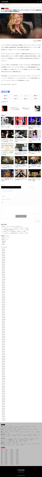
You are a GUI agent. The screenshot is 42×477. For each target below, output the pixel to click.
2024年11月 (3, 277)
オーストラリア (9, 442)
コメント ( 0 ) (11, 187)
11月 (2, 462)
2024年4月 (3, 289)
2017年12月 (3, 416)
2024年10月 (3, 279)
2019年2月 (3, 393)
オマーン (16, 439)
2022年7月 (3, 324)
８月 (2, 458)
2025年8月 (3, 262)
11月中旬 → (12, 462)
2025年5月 (3, 267)
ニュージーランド (16, 442)
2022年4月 (3, 329)
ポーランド (20, 435)
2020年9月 (3, 361)
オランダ (19, 429)
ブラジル (9, 445)
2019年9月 (3, 381)
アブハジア (14, 438)
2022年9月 (3, 321)
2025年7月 (3, 264)
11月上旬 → (6, 462)
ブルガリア (29, 434)
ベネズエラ (34, 443)
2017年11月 (3, 418)
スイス (3, 430)
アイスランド (22, 426)
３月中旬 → (12, 452)
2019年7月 (3, 384)
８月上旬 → (6, 458)
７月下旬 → (17, 457)
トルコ (31, 438)
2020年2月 (3, 373)
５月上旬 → (6, 454)
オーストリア (35, 429)
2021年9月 (3, 341)
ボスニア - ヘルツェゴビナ (6, 435)
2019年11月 (3, 378)
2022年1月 (3, 334)
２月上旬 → (6, 450)
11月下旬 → (17, 462)
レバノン (4, 439)
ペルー (17, 445)
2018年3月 (3, 411)
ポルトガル (17, 430)
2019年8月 (3, 383)
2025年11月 (3, 257)
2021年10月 (3, 339)
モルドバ (31, 435)
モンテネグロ (14, 435)
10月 (2, 461)
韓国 (20, 441)
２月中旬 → (12, 450)
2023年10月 (3, 299)
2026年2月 (3, 252)
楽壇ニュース (6, 8)
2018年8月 (3, 403)
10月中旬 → (12, 461)
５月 (2, 454)
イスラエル (36, 438)
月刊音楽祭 (21, 470)
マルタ (8, 433)
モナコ (7, 430)
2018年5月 (3, 408)
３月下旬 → (17, 452)
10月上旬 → (6, 461)
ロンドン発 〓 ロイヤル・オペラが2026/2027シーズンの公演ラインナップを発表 (14, 231)
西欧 (2, 429)
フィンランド (33, 426)
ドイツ (3, 8)
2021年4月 (3, 349)
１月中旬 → (12, 449)
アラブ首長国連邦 (10, 439)
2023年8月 (3, 302)
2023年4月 (3, 309)
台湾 (17, 441)
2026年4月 (3, 249)
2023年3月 (3, 311)
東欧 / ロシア (3, 434)
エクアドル (38, 443)
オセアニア (3, 442)
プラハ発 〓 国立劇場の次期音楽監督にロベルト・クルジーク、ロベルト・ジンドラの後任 (15, 229)
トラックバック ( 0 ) (31, 187)
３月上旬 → (6, 452)
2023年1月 (3, 314)
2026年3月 (3, 250)
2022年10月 (3, 319)
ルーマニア (24, 434)
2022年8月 (3, 322)
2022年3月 (3, 331)
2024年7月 (3, 284)
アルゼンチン (22, 445)
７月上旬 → (6, 457)
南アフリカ (32, 439)
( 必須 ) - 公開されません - (7, 199)
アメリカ (13, 443)
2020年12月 (3, 356)
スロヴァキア (18, 434)
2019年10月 (3, 379)
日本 (10, 441)
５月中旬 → (12, 454)
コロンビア (4, 445)
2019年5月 (3, 388)
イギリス (6, 426)
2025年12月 (3, 255)
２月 (2, 450)
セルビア (35, 434)
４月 (2, 453)
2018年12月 (3, 396)
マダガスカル (21, 439)
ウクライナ (25, 435)
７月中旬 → (12, 457)
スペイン (12, 430)
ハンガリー (8, 434)
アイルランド (11, 426)
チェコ (13, 434)
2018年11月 (3, 398)
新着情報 (4, 4)
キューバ (29, 443)
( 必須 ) (4, 196)
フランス (10, 429)
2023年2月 (3, 312)
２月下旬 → (17, 450)
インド (6, 441)
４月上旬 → (6, 453)
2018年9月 (3, 401)
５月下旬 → (17, 454)
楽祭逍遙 (3, 242)
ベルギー (15, 429)
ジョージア (9, 438)
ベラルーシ (36, 435)
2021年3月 (3, 351)
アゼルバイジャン (26, 438)
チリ (13, 445)
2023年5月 (3, 307)
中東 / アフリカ (3, 438)
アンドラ (5, 429)
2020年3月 (3, 371)
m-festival (6, 101)
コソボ (39, 434)
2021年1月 (3, 354)
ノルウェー (28, 426)
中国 (13, 441)
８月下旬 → (17, 458)
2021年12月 (3, 336)
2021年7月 (3, 344)
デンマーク (17, 426)
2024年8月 (3, 282)
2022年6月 (3, 326)
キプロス (4, 433)
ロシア (3, 437)
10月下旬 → (17, 461)
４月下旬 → (17, 453)
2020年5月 (3, 368)
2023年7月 (3, 304)
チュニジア (26, 439)
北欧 (2, 426)
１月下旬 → (17, 449)
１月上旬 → (6, 449)
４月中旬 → (12, 453)
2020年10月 (3, 359)
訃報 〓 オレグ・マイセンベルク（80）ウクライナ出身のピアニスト (12, 226)
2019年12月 (3, 376)
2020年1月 (3, 374)
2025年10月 (3, 259)
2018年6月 (3, 406)
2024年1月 (3, 294)
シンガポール (25, 441)
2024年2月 (3, 292)
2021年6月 (3, 346)
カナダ (8, 443)
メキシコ (17, 443)
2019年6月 (3, 386)
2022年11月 (3, 317)
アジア (2, 441)
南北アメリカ (3, 443)
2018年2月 (3, 413)
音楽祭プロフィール (5, 239)
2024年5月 (3, 287)
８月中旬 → (12, 458)
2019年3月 (3, 391)
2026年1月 (3, 254)
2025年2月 (3, 272)
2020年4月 (3, 369)
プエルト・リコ (23, 443)
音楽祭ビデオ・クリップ (5, 237)
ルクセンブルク (25, 429)
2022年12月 (3, 316)
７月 (2, 457)
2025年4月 (3, 269)
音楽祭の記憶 (4, 241)
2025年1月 (3, 274)
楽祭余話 (3, 244)
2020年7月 (3, 364)
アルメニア (19, 438)
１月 (2, 449)
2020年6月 (3, 366)
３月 (2, 452)
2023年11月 (3, 297)
